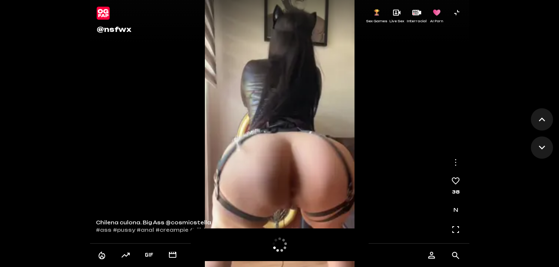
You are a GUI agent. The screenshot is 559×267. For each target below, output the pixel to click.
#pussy (124, 230)
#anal (145, 230)
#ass (104, 230)
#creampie (172, 230)
